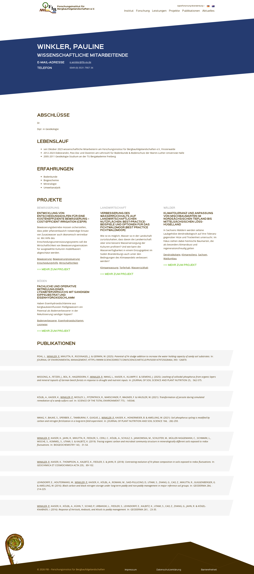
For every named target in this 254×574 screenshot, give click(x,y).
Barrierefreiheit (209, 569)
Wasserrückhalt (139, 267)
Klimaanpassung (109, 267)
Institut (129, 10)
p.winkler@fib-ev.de (80, 62)
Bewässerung (44, 259)
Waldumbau (170, 258)
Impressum (131, 569)
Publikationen (191, 10)
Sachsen (202, 254)
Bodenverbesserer (47, 320)
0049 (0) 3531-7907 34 (81, 67)
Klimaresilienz (189, 254)
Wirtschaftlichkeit (68, 262)
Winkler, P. (53, 356)
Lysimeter (42, 324)
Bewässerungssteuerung (66, 259)
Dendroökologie (171, 254)
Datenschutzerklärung (168, 569)
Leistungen (159, 10)
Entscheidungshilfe (47, 262)
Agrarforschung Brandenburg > (190, 6)
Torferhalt (125, 267)
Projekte (174, 10)
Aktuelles (208, 10)
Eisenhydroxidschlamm (70, 320)
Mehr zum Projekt (56, 269)
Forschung (143, 10)
